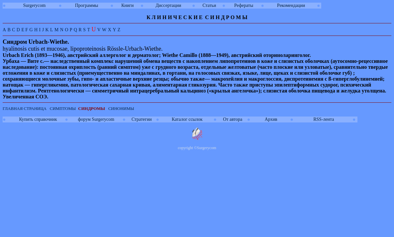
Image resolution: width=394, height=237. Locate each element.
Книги (127, 5)
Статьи (209, 5)
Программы (86, 5)
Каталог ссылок (187, 119)
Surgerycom (34, 5)
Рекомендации (291, 5)
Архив (271, 119)
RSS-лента (323, 119)
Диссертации (168, 5)
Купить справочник (38, 119)
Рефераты (243, 5)
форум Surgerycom (96, 119)
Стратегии (141, 119)
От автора (232, 119)
